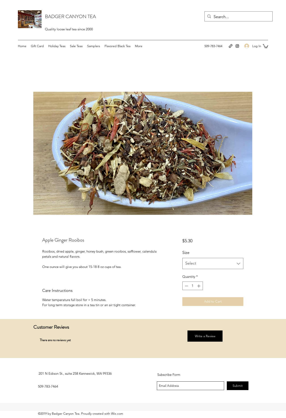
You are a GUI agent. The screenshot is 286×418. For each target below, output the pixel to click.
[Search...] (238, 17)
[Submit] (237, 385)
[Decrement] (186, 286)
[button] (265, 46)
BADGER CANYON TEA (70, 16)
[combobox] (212, 263)
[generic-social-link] (230, 46)
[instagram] (237, 46)
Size (185, 252)
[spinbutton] (192, 286)
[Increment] (199, 286)
